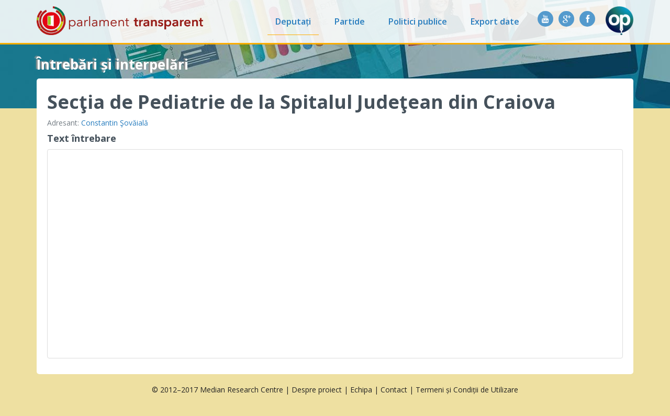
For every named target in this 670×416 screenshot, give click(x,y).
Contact (394, 390)
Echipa (361, 390)
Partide (349, 21)
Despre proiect (317, 390)
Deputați (293, 21)
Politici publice (417, 21)
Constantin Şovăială (114, 123)
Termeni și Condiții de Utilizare (467, 390)
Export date (495, 21)
